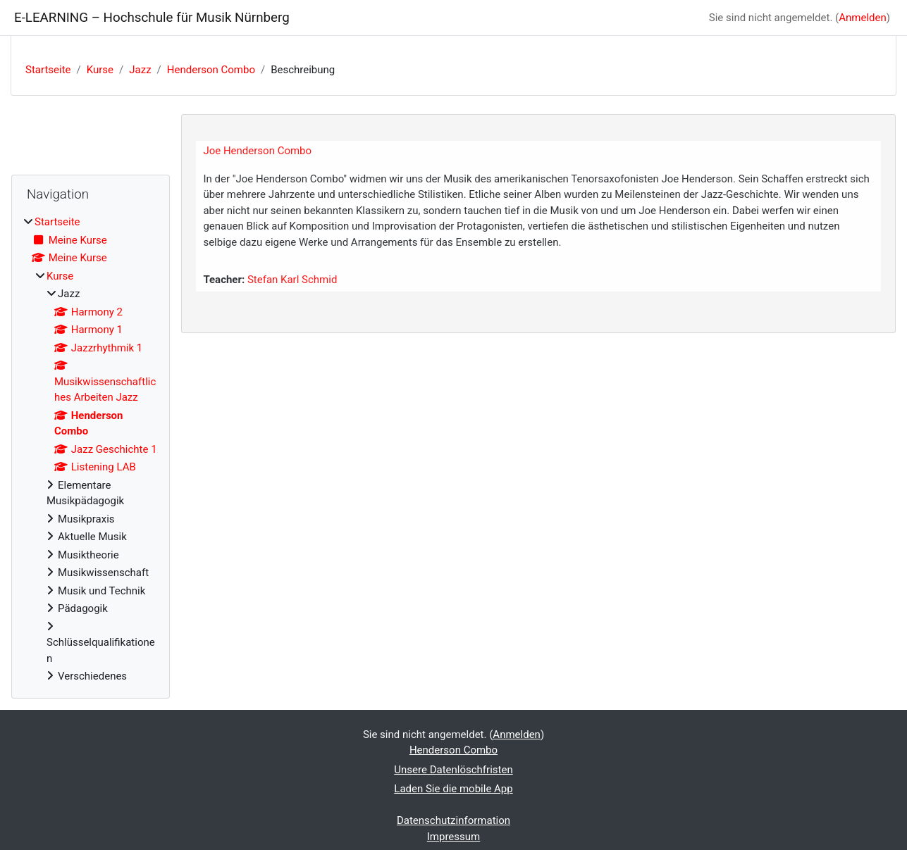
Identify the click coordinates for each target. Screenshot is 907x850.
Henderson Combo (211, 69)
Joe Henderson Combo (257, 150)
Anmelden (863, 17)
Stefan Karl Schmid (292, 279)
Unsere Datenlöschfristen (453, 769)
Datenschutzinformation (453, 820)
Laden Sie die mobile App (453, 788)
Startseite (48, 69)
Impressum (453, 836)
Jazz (140, 69)
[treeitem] (90, 449)
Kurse (100, 69)
